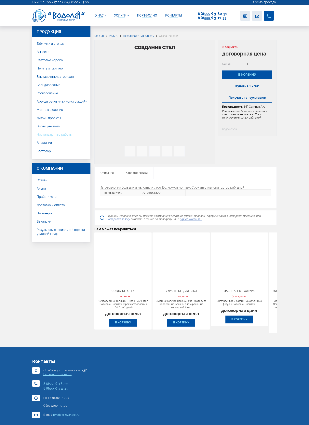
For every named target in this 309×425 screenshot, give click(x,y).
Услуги (113, 35)
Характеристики (137, 172)
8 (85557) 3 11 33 (55, 388)
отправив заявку (119, 219)
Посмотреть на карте (57, 374)
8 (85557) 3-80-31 (212, 14)
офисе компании (191, 219)
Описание (107, 172)
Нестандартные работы (138, 35)
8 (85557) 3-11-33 (212, 18)
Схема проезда (264, 2)
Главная (99, 35)
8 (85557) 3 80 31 (55, 384)
